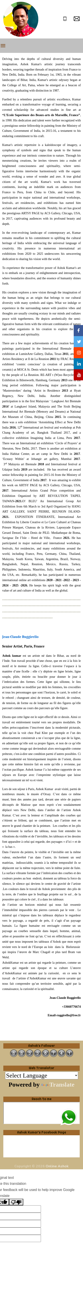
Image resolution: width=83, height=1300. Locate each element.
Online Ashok (57, 1166)
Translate (57, 1084)
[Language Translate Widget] (41, 1075)
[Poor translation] (16, 1202)
